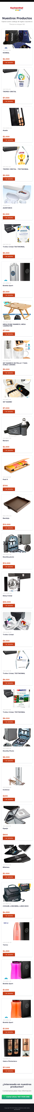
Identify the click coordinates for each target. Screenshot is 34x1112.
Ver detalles (9, 62)
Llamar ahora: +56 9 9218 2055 (17, 1097)
